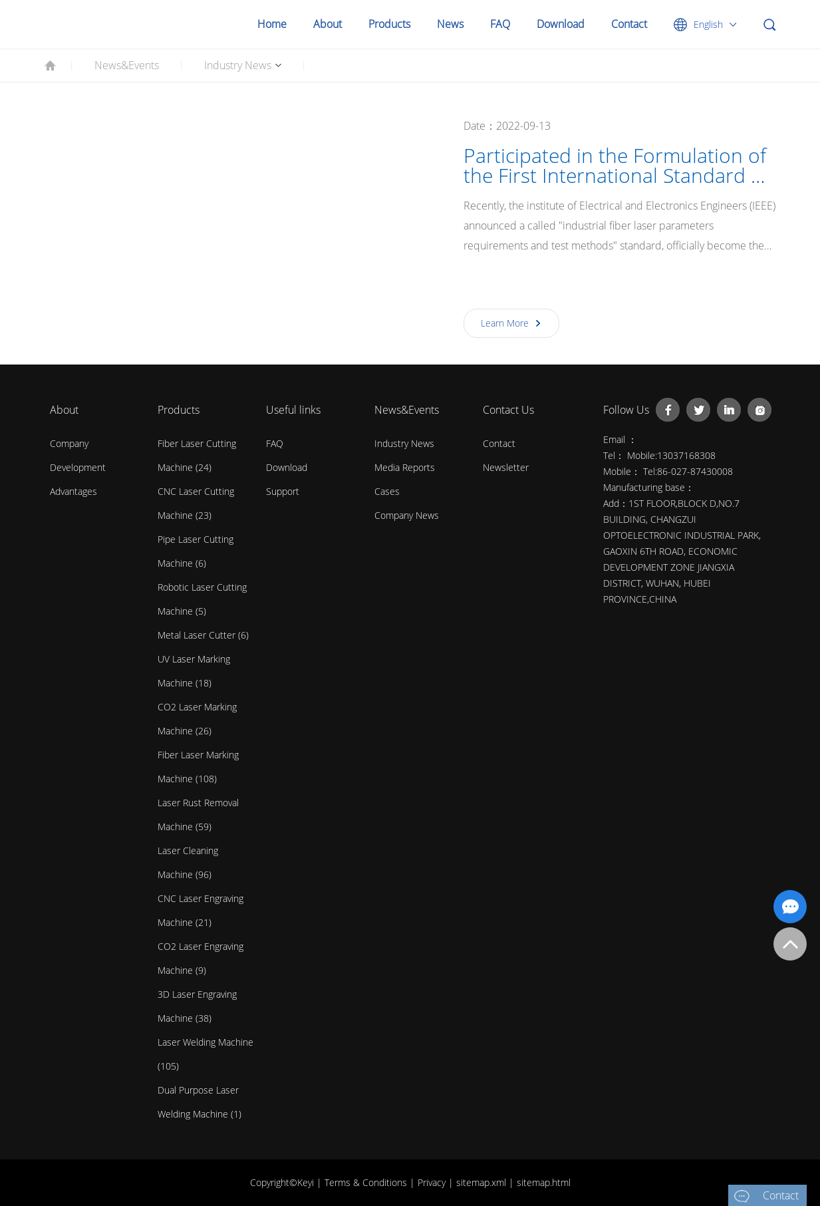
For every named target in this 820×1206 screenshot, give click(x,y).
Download (561, 24)
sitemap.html (544, 1182)
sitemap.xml (482, 1182)
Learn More (505, 323)
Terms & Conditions (367, 1182)
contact (499, 443)
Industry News (237, 65)
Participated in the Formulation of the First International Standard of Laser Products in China (616, 175)
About (327, 24)
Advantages (73, 491)
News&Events (126, 65)
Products (389, 24)
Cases (387, 491)
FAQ (500, 24)
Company (69, 443)
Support (282, 491)
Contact (629, 24)
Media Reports (404, 467)
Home (272, 24)
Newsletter (506, 467)
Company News (406, 515)
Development (78, 467)
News (450, 24)
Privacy (433, 1182)
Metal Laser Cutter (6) (203, 635)
